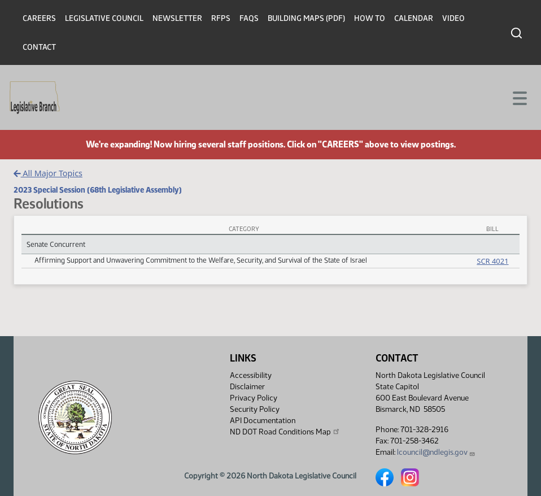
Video (453, 18)
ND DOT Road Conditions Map (285, 432)
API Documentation (262, 420)
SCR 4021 (492, 261)
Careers (39, 18)
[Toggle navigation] (519, 97)
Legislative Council (104, 18)
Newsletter (177, 18)
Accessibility (251, 375)
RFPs (220, 18)
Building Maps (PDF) (306, 18)
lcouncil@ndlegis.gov (436, 452)
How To (369, 18)
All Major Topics (48, 173)
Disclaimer (247, 386)
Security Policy (255, 409)
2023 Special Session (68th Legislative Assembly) (98, 190)
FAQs (249, 18)
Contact (39, 47)
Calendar (413, 18)
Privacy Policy (253, 398)
